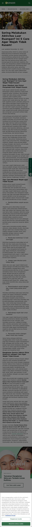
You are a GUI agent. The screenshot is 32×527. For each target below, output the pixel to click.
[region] (16, 509)
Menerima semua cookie (16, 523)
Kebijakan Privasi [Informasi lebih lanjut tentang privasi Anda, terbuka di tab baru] (10, 515)
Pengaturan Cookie (16, 519)
